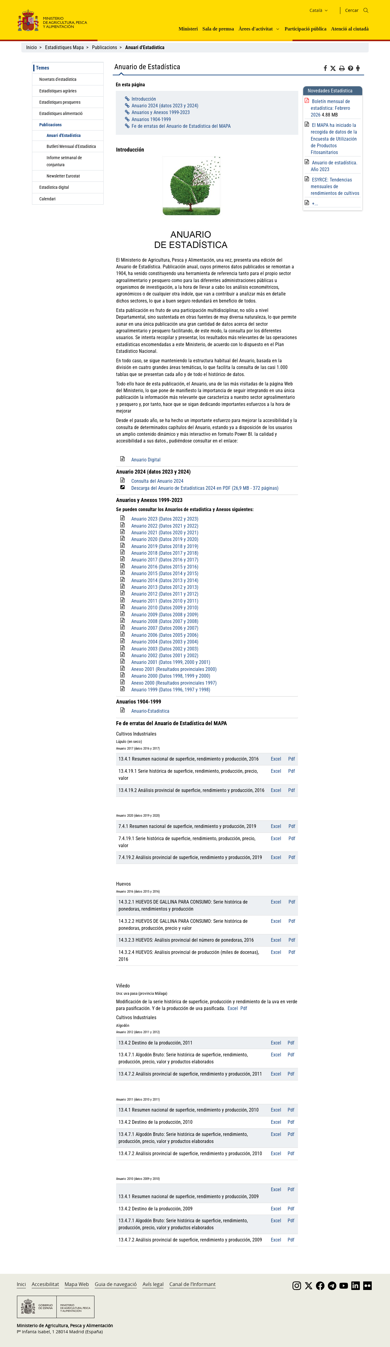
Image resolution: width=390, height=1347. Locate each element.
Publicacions (104, 47)
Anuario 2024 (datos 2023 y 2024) (165, 106)
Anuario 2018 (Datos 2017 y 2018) (164, 553)
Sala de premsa (218, 28)
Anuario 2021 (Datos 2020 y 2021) (164, 533)
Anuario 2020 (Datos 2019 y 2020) (164, 539)
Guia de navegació (116, 1284)
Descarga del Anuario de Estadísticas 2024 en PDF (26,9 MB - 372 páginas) (204, 488)
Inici (21, 1284)
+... (315, 203)
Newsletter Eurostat (63, 176)
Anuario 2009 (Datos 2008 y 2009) (164, 615)
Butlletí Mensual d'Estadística (71, 146)
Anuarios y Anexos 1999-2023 (161, 112)
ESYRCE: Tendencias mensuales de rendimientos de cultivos (335, 186)
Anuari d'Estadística (64, 135)
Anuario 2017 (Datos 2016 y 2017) (164, 560)
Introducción (144, 99)
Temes (42, 68)
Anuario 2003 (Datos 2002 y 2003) (164, 649)
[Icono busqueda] (365, 10)
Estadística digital (54, 187)
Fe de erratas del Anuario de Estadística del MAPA (181, 126)
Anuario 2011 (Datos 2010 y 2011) (164, 601)
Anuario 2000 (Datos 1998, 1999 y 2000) (170, 676)
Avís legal (153, 1284)
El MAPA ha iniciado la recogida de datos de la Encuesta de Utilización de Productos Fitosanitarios (334, 139)
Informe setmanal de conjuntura (64, 161)
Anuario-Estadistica (150, 711)
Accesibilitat (45, 1284)
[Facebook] (327, 69)
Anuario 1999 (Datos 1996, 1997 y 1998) (170, 690)
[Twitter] (334, 68)
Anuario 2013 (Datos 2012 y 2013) (164, 587)
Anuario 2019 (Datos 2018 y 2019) (164, 546)
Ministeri (188, 28)
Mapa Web (77, 1284)
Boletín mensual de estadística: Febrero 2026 (330, 108)
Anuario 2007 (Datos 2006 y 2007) (164, 628)
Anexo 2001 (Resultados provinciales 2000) (174, 669)
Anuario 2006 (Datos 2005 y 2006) (164, 635)
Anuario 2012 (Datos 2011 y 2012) (164, 594)
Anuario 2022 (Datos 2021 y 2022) (164, 526)
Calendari (47, 198)
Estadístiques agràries (57, 90)
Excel (276, 759)
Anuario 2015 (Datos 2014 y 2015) (164, 573)
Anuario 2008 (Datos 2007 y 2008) (164, 621)
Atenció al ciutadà (350, 28)
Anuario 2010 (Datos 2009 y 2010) (164, 608)
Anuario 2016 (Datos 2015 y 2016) (164, 567)
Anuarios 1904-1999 (151, 119)
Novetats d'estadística (57, 79)
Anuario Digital (146, 460)
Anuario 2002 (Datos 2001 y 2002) (164, 655)
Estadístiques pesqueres (59, 102)
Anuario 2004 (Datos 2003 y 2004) (164, 642)
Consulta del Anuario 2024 (157, 481)
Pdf (291, 759)
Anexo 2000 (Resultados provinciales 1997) (174, 683)
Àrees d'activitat (256, 28)
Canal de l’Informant (192, 1284)
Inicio (31, 47)
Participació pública (305, 28)
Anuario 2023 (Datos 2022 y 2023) (164, 519)
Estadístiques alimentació (61, 113)
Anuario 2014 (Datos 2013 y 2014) (164, 580)
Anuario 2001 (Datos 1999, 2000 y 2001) (170, 662)
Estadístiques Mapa (64, 47)
